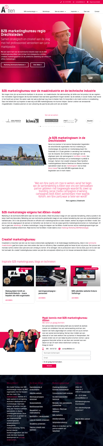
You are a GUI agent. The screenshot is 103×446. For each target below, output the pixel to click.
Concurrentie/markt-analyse (62, 393)
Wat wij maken (60, 11)
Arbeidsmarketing (58, 419)
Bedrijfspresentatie (36, 407)
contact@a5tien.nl (81, 398)
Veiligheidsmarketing (59, 422)
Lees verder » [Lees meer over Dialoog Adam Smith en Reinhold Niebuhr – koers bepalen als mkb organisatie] (9, 300)
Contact (97, 11)
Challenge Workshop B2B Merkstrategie (74, 228)
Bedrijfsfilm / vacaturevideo (39, 416)
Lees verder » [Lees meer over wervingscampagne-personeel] (42, 298)
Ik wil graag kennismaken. (53, 362)
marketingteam (71, 166)
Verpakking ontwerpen (37, 424)
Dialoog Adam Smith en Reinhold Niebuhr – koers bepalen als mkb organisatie (17, 293)
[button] (3, 121)
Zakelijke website (36, 393)
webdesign (17, 225)
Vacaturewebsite (35, 403)
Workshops (46, 11)
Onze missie (52, 168)
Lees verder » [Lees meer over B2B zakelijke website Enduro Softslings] (75, 298)
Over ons (86, 11)
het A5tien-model (80, 156)
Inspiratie (75, 11)
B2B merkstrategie (30, 11)
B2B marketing (57, 415)
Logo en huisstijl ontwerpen (39, 420)
